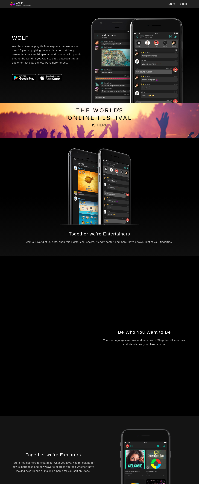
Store (171, 4)
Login (184, 4)
